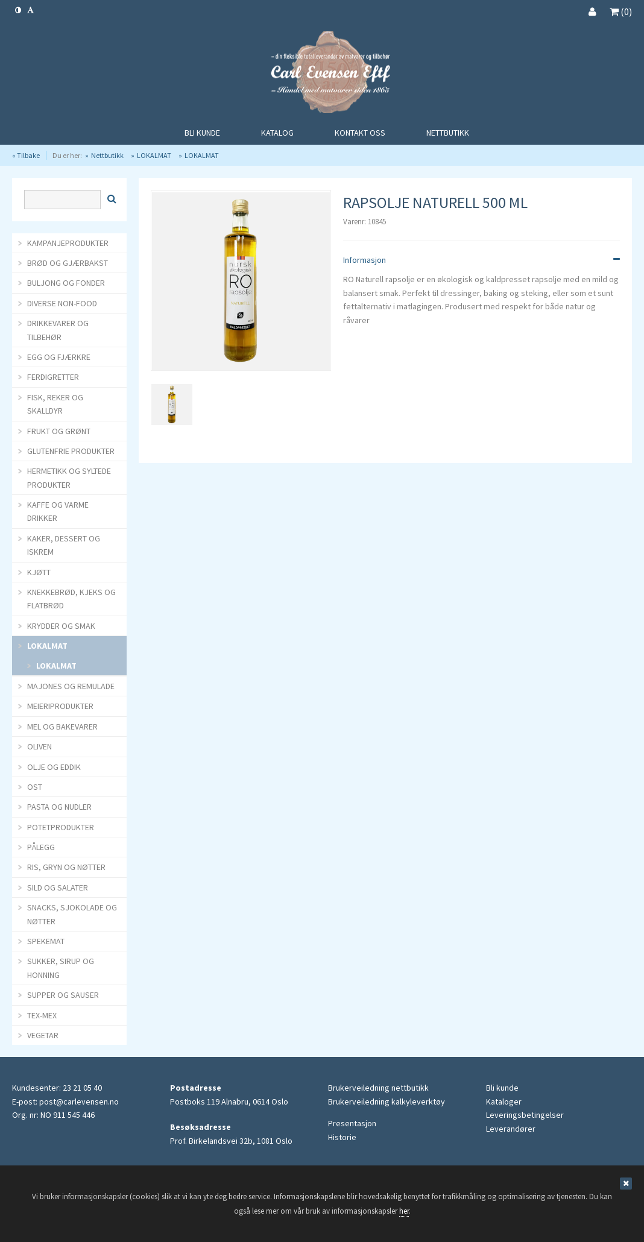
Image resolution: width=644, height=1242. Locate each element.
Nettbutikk (107, 155)
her (404, 1211)
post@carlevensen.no (79, 1101)
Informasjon (481, 259)
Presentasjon (352, 1123)
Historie (342, 1137)
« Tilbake (26, 155)
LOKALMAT (154, 155)
